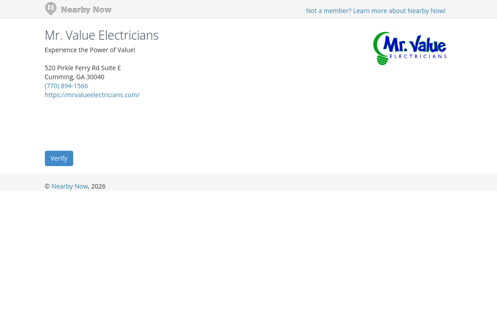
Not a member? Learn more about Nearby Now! (376, 10)
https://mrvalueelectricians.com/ (92, 94)
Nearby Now (70, 186)
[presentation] (113, 124)
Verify (59, 158)
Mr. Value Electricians (102, 35)
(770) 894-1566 (66, 85)
